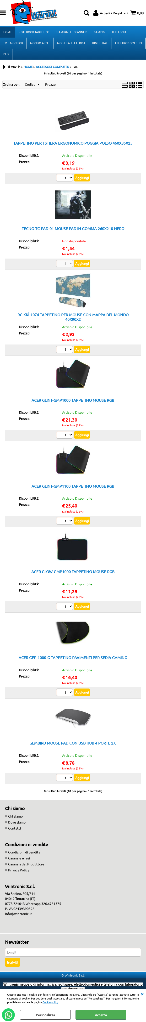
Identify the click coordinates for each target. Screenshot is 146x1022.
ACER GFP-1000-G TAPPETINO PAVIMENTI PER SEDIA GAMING (73, 657)
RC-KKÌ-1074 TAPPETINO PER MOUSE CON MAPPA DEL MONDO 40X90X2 (73, 317)
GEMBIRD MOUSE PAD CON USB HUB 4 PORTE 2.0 (72, 742)
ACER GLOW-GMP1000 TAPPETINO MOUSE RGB (72, 571)
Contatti (14, 828)
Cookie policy (50, 1002)
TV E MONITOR (13, 43)
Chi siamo (15, 816)
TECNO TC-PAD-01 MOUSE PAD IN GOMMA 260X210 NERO (73, 228)
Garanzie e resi (19, 858)
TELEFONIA (119, 32)
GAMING (99, 32)
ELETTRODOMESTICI (128, 43)
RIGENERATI (100, 43)
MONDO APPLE (40, 43)
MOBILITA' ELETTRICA (71, 43)
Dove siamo (17, 822)
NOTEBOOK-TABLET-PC (33, 32)
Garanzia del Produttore (26, 864)
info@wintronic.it (18, 913)
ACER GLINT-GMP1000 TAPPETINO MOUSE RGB (73, 400)
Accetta (101, 1015)
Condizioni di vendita (24, 852)
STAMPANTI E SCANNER (71, 32)
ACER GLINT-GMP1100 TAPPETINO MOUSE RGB (73, 486)
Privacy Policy (18, 870)
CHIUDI (142, 993)
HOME (7, 32)
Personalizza (45, 1015)
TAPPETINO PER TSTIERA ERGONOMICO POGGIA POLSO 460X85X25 (72, 143)
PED (6, 54)
